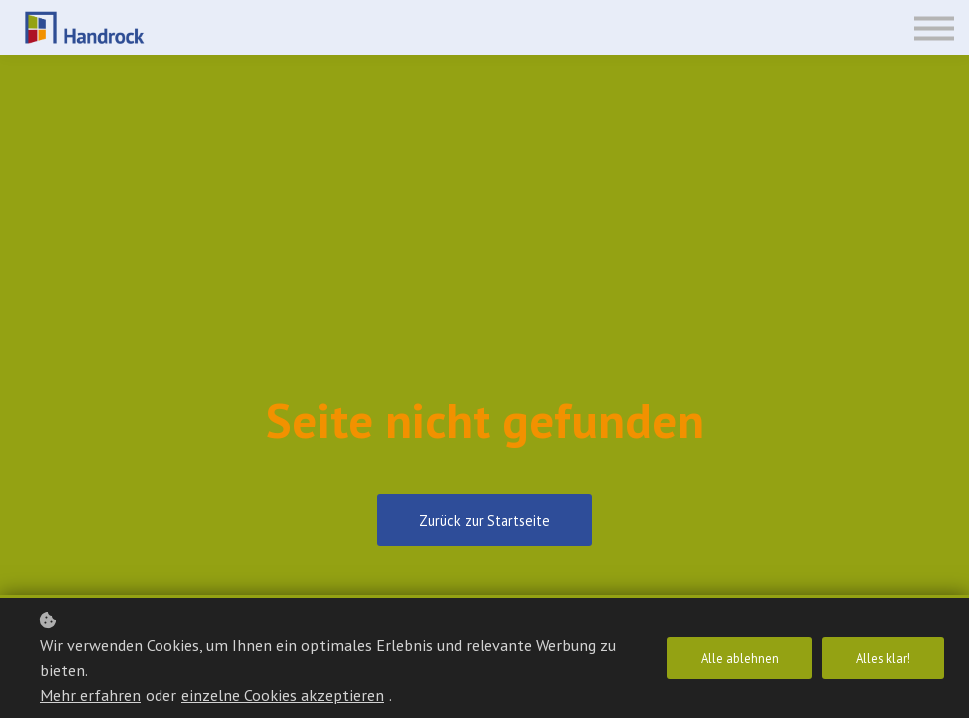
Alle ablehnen (740, 658)
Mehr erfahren (90, 695)
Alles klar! (883, 658)
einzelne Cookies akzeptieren (282, 695)
